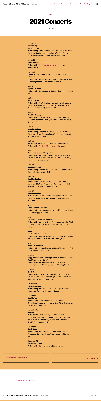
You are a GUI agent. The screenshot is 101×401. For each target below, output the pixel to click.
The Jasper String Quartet (49, 66)
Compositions (57, 3)
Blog (88, 5)
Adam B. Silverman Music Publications (18, 3)
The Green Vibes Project (48, 147)
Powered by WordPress (44, 396)
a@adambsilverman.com (25, 381)
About (49, 3)
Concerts (69, 3)
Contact (87, 3)
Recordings (79, 3)
